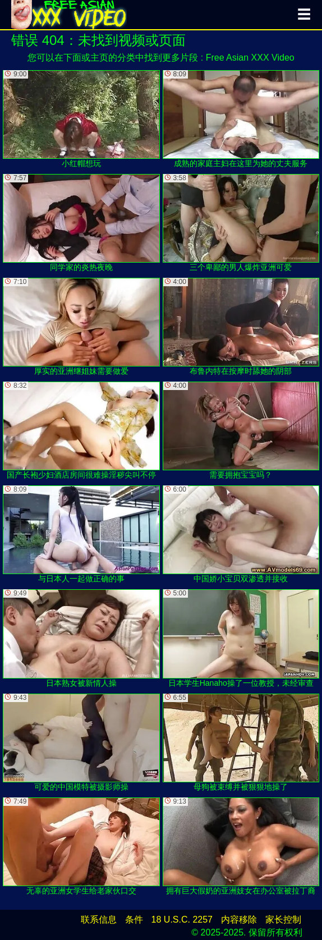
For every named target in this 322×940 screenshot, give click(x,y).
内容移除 (239, 919)
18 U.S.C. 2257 (182, 919)
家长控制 (283, 919)
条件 (134, 919)
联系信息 (99, 919)
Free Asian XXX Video (250, 57)
